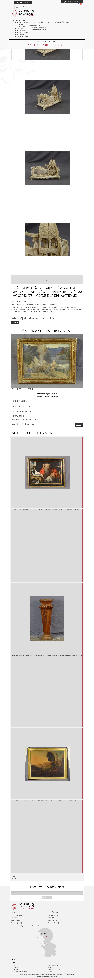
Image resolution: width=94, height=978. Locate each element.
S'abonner (47, 898)
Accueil (15, 965)
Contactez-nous (22, 36)
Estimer (32, 22)
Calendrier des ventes (61, 22)
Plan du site (59, 974)
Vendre (40, 22)
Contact (23, 3)
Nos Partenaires (22, 32)
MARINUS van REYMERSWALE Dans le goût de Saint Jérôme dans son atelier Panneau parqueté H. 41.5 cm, (45, 509)
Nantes (23, 24)
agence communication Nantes (47, 976)
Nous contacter (72, 2)
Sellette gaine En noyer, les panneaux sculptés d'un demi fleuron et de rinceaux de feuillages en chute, (46, 655)
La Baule (24, 26)
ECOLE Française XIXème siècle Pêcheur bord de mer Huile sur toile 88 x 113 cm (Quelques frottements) (45, 800)
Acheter (48, 22)
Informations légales (48, 974)
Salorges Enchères (54, 965)
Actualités (20, 34)
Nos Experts (21, 30)
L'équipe (20, 28)
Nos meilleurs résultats (40, 27)
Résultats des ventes (39, 29)
